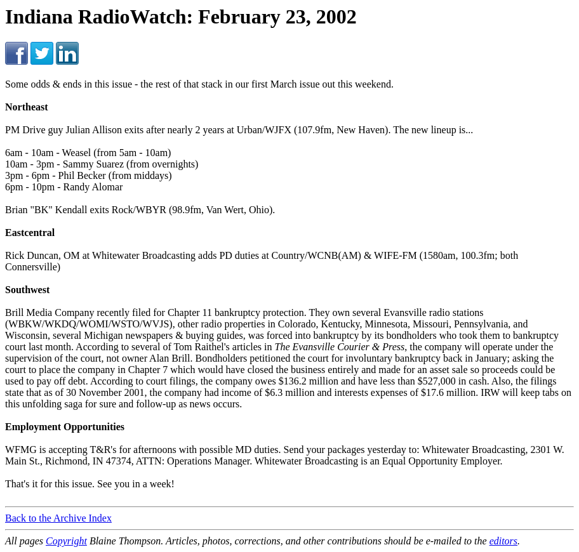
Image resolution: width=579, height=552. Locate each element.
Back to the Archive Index (58, 518)
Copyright (66, 541)
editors (503, 541)
